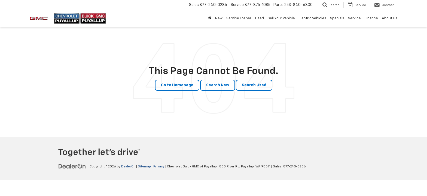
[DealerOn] (72, 166)
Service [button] (354, 18)
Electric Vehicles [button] (312, 18)
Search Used (254, 85)
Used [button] (259, 18)
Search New (217, 85)
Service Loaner (238, 18)
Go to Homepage (177, 85)
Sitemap (144, 166)
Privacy (158, 166)
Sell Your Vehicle (281, 18)
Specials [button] (337, 18)
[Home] (209, 18)
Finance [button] (371, 18)
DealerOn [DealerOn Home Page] (128, 166)
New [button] (218, 18)
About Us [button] (389, 18)
